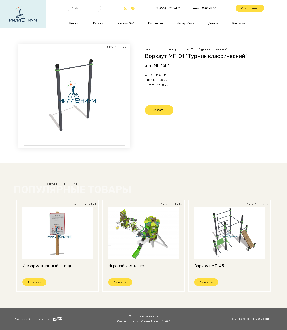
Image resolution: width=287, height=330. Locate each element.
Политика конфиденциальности (249, 318)
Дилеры (213, 23)
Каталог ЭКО (126, 23)
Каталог (98, 23)
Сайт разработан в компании (33, 319)
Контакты (238, 23)
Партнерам (155, 23)
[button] (249, 8)
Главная (74, 23)
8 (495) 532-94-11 (168, 8)
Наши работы (185, 23)
